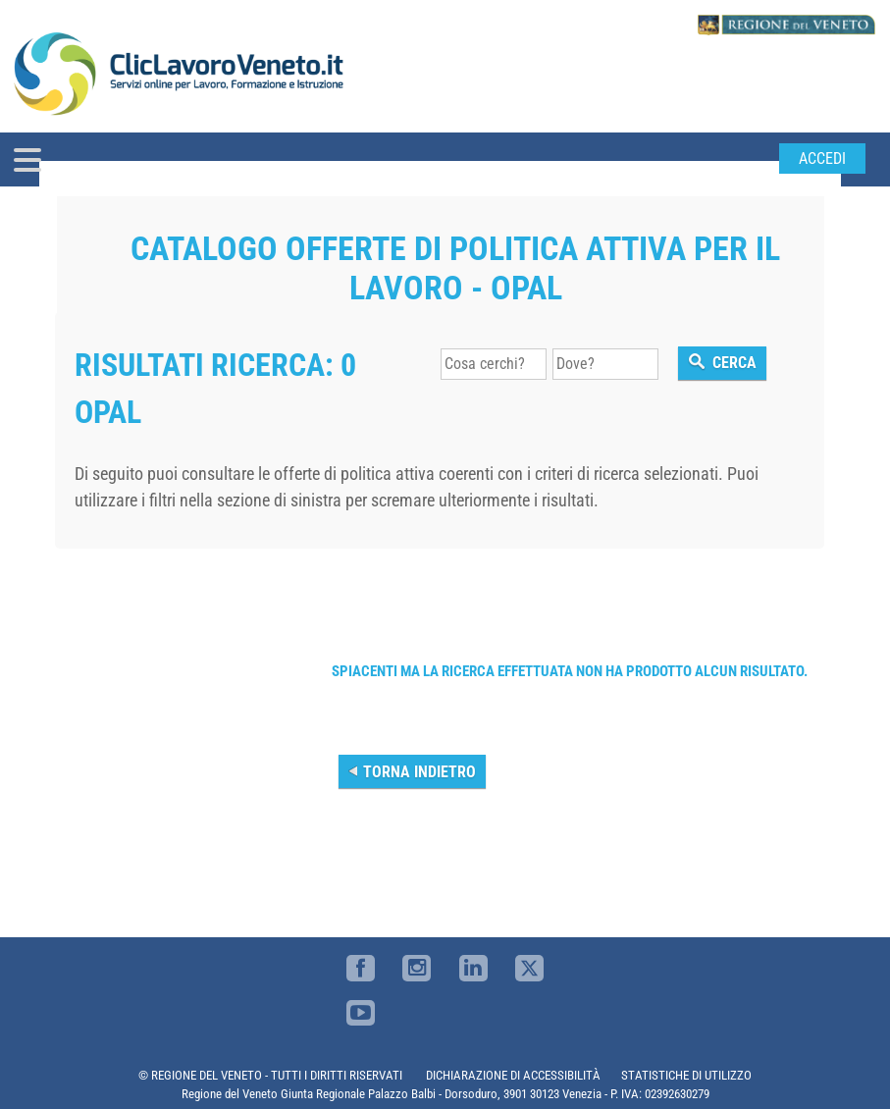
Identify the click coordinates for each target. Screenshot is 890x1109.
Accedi (822, 158)
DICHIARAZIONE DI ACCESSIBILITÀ (513, 1075)
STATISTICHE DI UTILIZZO (686, 1075)
